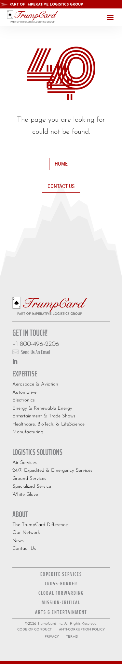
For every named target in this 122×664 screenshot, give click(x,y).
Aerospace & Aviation (35, 384)
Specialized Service (31, 486)
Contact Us (61, 186)
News (18, 540)
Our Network (26, 532)
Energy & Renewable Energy (42, 408)
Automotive (24, 392)
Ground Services (29, 478)
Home (61, 164)
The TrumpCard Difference (40, 524)
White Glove (25, 494)
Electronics (23, 400)
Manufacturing (27, 432)
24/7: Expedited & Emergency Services (52, 470)
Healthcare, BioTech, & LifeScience (48, 424)
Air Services (24, 462)
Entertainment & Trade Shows (43, 416)
